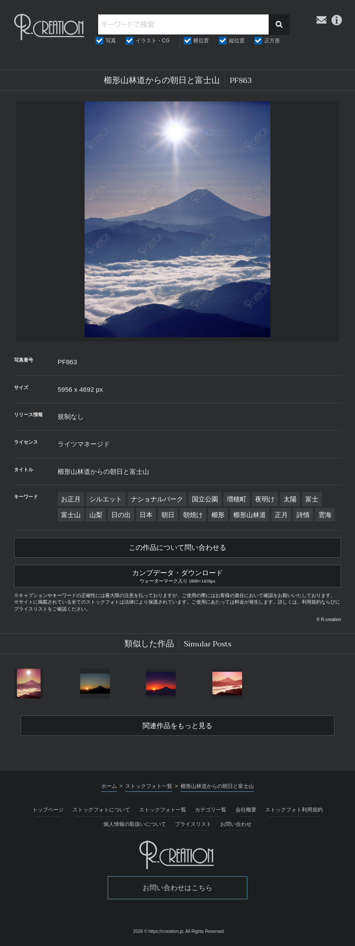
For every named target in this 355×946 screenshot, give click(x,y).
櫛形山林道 (249, 514)
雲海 (324, 514)
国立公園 (205, 499)
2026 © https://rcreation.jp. (158, 931)
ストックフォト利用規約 (294, 810)
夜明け (265, 499)
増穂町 (236, 499)
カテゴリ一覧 (210, 810)
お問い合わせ (236, 824)
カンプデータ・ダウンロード (177, 575)
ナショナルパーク (157, 499)
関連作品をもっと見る (177, 726)
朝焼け (193, 514)
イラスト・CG (153, 41)
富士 (311, 499)
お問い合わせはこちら (177, 887)
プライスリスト (193, 824)
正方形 (272, 41)
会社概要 (246, 810)
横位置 (201, 41)
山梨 (95, 514)
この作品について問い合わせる (177, 548)
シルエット (105, 499)
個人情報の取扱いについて (134, 824)
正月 (281, 514)
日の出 (121, 514)
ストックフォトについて (101, 810)
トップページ (48, 810)
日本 (146, 514)
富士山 (71, 514)
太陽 (290, 499)
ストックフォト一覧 (162, 810)
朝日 (167, 514)
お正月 (71, 499)
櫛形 (218, 514)
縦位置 (237, 41)
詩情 (303, 514)
